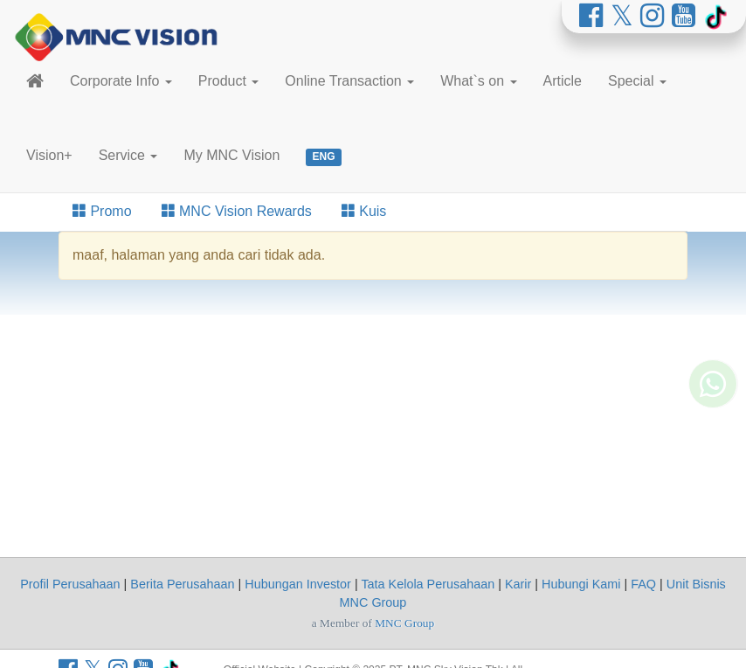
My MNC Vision (231, 155)
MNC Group (404, 623)
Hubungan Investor (298, 584)
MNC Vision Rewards (237, 211)
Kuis (364, 211)
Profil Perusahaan (70, 584)
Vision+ (49, 155)
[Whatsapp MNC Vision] (712, 366)
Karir (518, 584)
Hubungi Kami (581, 584)
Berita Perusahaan (182, 584)
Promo (102, 211)
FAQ (643, 584)
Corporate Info (121, 80)
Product (228, 80)
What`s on (478, 80)
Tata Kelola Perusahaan (427, 584)
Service (128, 155)
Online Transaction (349, 80)
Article (562, 80)
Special (637, 80)
